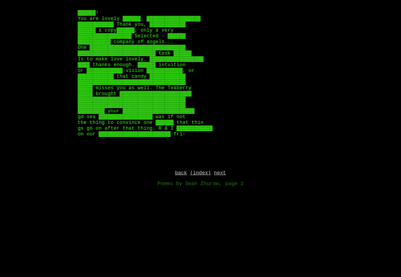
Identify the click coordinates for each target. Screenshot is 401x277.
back (181, 173)
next (220, 173)
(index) (200, 173)
